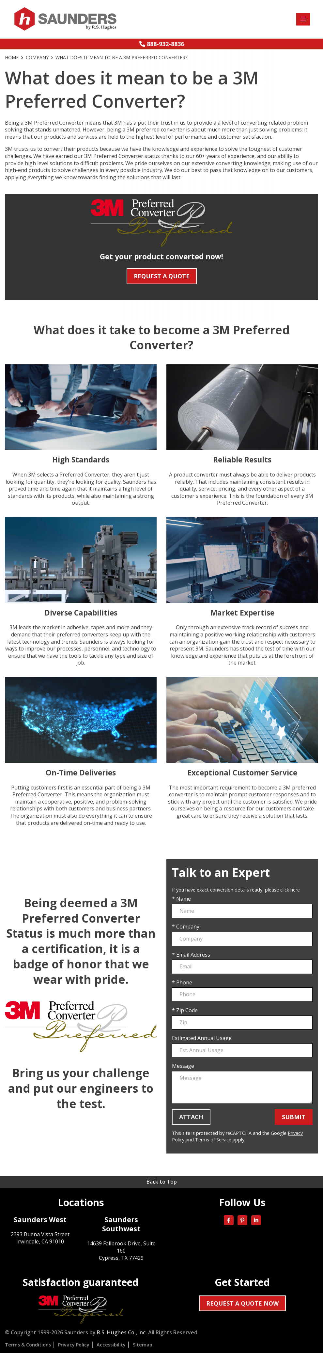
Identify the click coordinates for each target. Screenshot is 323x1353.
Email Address (193, 954)
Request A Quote (162, 276)
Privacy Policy (73, 1345)
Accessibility (111, 1345)
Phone (184, 982)
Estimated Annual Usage (202, 1038)
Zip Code (187, 1010)
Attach (191, 1117)
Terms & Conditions (28, 1345)
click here (290, 890)
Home (12, 58)
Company (37, 58)
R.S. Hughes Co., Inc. (122, 1332)
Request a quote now (242, 1303)
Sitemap (142, 1345)
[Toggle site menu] (303, 19)
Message (183, 1066)
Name (183, 898)
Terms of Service (213, 1139)
